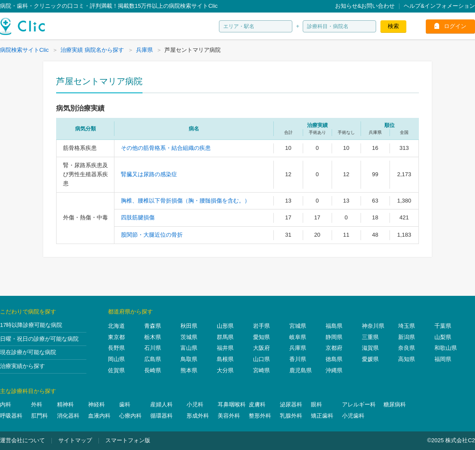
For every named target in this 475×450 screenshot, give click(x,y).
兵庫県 (297, 348)
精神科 (65, 404)
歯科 (124, 404)
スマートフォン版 (127, 440)
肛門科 (39, 415)
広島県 (152, 359)
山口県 (261, 359)
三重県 (370, 337)
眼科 (316, 404)
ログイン (455, 26)
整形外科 (260, 415)
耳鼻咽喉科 (232, 404)
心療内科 (130, 415)
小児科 (195, 404)
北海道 (116, 326)
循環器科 (161, 415)
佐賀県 (116, 370)
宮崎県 (261, 370)
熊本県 (188, 370)
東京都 (116, 337)
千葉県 (442, 326)
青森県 (152, 326)
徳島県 (334, 359)
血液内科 (99, 415)
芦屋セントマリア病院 (99, 81)
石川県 (152, 348)
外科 (36, 404)
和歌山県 (445, 348)
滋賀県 (370, 348)
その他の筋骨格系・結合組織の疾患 (166, 148)
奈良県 (406, 348)
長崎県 (152, 370)
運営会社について (22, 440)
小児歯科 (353, 415)
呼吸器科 (11, 415)
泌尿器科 (291, 404)
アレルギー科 (359, 404)
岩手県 (261, 326)
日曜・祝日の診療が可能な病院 (39, 339)
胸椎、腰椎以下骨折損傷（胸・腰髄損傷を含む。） (185, 200)
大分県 (225, 370)
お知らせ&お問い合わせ (365, 6)
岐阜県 (297, 337)
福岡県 (442, 359)
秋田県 (188, 326)
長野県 (116, 348)
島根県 (225, 359)
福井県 (225, 348)
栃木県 (152, 337)
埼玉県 (406, 326)
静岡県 (334, 337)
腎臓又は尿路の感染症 (149, 174)
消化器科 (68, 415)
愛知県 (261, 337)
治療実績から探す (22, 366)
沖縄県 (334, 370)
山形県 (225, 326)
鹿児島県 (300, 370)
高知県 (406, 359)
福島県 (334, 326)
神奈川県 (373, 326)
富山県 (188, 348)
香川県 (297, 359)
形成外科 (198, 415)
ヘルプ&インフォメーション (439, 6)
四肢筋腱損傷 (138, 217)
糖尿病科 (394, 404)
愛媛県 (370, 359)
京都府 (334, 348)
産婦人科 (161, 404)
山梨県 (442, 337)
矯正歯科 (322, 415)
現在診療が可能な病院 (28, 352)
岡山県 (116, 359)
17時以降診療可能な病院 (31, 325)
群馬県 (225, 337)
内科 (5, 404)
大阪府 (261, 348)
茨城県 (188, 337)
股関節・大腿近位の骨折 (152, 234)
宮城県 (297, 326)
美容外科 (229, 415)
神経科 (96, 404)
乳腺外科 (291, 415)
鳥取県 (188, 359)
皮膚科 (257, 404)
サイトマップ (75, 440)
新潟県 (406, 337)
